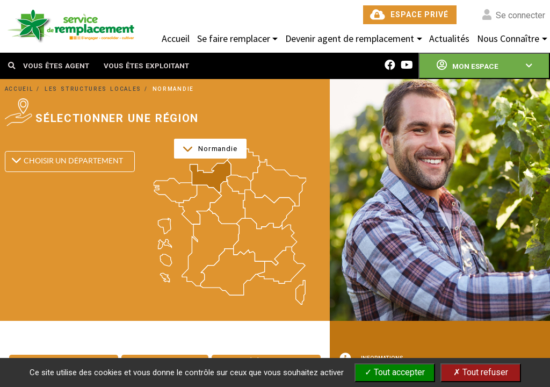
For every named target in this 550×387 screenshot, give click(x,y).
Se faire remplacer (233, 38)
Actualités (449, 38)
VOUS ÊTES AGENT (56, 65)
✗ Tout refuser (480, 372)
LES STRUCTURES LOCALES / (98, 89)
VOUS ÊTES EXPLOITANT (146, 65)
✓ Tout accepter (395, 372)
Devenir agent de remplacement (349, 38)
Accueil (176, 38)
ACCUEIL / (24, 89)
